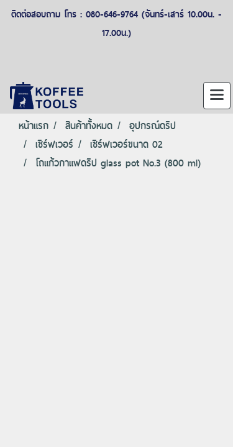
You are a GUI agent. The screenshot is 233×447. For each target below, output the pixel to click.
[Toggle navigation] (217, 95)
